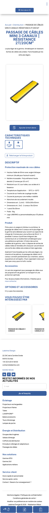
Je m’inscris (24, 393)
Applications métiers (10, 464)
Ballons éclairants (9, 417)
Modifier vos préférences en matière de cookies (24, 501)
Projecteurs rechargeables (12, 404)
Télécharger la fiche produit (21, 155)
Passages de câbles (10, 447)
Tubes (5, 410)
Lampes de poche (9, 423)
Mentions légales (13, 495)
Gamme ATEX (7, 458)
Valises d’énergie (9, 437)
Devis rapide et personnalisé (13, 476)
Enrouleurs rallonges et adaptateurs (16, 444)
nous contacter (10, 281)
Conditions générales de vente (24, 498)
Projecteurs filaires (10, 407)
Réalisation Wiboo (34, 504)
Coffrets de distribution (11, 441)
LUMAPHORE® (8, 414)
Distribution (18, 25)
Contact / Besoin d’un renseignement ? (17, 482)
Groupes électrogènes (11, 434)
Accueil (8, 25)
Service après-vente (10, 479)
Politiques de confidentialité (31, 495)
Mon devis (26, 10)
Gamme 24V (7, 461)
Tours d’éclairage (9, 420)
